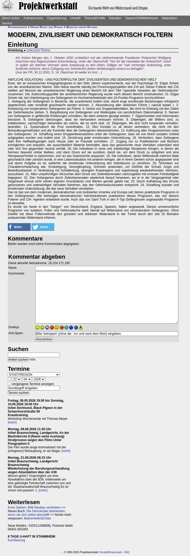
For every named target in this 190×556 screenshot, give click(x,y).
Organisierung (56, 18)
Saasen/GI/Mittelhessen (141, 18)
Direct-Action (11, 18)
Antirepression (33, 18)
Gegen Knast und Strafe (46, 27)
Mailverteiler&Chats (37, 518)
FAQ (126, 552)
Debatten (115, 18)
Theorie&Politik (94, 18)
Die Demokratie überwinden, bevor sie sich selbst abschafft (37, 513)
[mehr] (12, 422)
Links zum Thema (38, 50)
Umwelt (75, 18)
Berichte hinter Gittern (81, 27)
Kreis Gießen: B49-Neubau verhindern (34, 507)
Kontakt (104, 552)
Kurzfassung (16, 540)
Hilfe (32, 359)
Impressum (115, 552)
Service (7, 23)
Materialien (169, 18)
